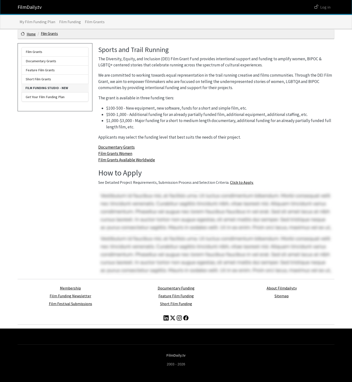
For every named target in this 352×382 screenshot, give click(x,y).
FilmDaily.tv (30, 7)
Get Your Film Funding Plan (45, 97)
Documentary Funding (176, 288)
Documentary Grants (116, 147)
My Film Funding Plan (37, 21)
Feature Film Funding (176, 295)
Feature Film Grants (40, 70)
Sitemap (282, 295)
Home (31, 34)
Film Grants (95, 21)
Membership (70, 288)
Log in (325, 7)
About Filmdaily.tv (282, 288)
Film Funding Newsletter (70, 295)
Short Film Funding (176, 303)
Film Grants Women (115, 153)
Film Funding (70, 21)
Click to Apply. (241, 182)
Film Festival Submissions (70, 303)
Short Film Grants (38, 79)
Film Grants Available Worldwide (126, 160)
